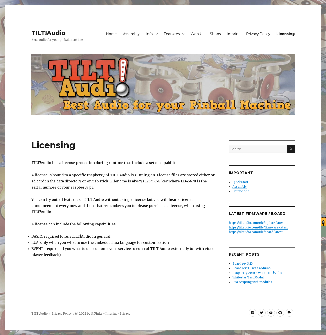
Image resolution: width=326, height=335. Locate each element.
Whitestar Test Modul (248, 277)
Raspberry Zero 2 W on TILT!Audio (257, 273)
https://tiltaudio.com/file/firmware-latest (258, 227)
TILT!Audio (48, 33)
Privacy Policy (258, 34)
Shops (215, 34)
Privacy (125, 313)
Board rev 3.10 (242, 264)
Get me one (240, 191)
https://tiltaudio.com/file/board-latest (256, 232)
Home (111, 34)
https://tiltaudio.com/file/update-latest (257, 223)
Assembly (131, 34)
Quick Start (240, 182)
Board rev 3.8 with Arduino (251, 268)
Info (149, 34)
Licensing (285, 34)
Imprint (233, 34)
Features (172, 34)
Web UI (197, 34)
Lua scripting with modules (252, 282)
